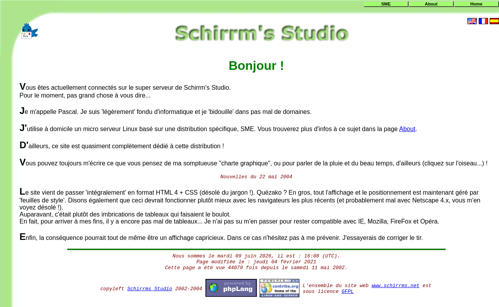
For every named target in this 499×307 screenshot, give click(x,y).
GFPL (348, 292)
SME (386, 4)
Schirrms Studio (149, 289)
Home (476, 4)
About (431, 4)
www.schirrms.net (395, 286)
